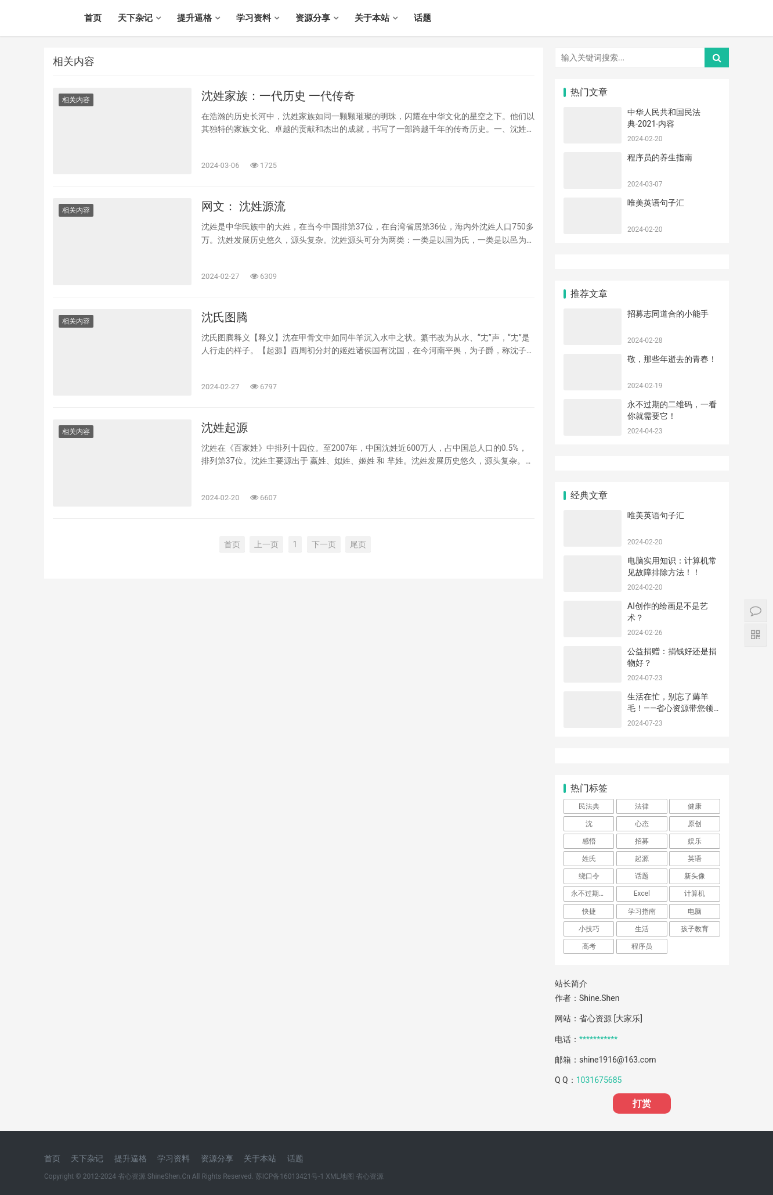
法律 (642, 806)
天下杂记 (135, 18)
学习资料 (253, 18)
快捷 (589, 911)
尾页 (358, 544)
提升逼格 (194, 18)
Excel (642, 893)
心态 (642, 824)
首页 (93, 18)
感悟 (589, 841)
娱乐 (695, 841)
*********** (598, 1039)
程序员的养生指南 (659, 157)
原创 (695, 824)
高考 (589, 946)
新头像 (694, 876)
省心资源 (370, 1176)
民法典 (589, 806)
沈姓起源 (224, 428)
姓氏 (589, 859)
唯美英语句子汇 (655, 202)
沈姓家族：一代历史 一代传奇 (278, 96)
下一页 (324, 544)
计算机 (694, 893)
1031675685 (599, 1080)
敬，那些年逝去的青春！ (672, 359)
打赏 (642, 1103)
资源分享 (312, 18)
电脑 (695, 911)
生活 (642, 929)
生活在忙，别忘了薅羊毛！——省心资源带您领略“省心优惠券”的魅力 (670, 708)
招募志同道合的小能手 (668, 313)
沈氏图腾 (224, 317)
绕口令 (589, 876)
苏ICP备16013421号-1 (289, 1176)
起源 (642, 859)
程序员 (641, 946)
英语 (695, 859)
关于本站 (372, 18)
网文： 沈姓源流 (243, 206)
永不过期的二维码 (592, 893)
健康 (695, 806)
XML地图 (339, 1176)
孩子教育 (695, 929)
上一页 (266, 544)
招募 (642, 841)
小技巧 (589, 929)
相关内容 (76, 100)
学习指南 (642, 911)
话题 (422, 18)
